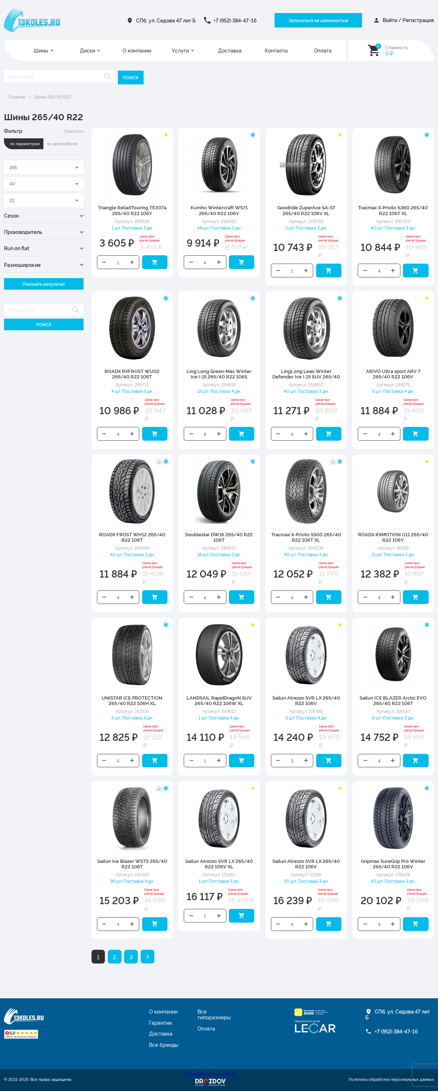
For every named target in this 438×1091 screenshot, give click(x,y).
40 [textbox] (12, 183)
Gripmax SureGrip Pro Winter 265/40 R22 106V (393, 863)
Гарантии (160, 1022)
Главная (16, 96)
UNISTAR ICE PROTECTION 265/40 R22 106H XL (132, 700)
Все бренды (163, 1044)
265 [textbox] (13, 167)
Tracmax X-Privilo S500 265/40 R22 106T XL (306, 537)
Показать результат (43, 284)
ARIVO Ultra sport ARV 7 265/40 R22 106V (393, 373)
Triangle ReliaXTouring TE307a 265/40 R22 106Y (132, 210)
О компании (137, 50)
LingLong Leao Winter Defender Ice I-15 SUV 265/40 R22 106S (306, 376)
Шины (41, 50)
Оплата (323, 50)
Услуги (180, 50)
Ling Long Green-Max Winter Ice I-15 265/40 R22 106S (219, 373)
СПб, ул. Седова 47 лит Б (166, 20)
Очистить (74, 131)
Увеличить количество (132, 262)
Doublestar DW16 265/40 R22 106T (219, 537)
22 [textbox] (11, 200)
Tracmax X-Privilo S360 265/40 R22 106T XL (393, 210)
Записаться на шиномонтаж (318, 20)
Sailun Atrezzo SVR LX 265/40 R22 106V (306, 700)
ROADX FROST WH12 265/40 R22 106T (132, 537)
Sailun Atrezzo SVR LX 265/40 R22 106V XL (219, 863)
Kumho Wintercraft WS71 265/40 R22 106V (219, 210)
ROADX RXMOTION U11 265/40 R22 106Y (393, 537)
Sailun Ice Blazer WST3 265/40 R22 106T (132, 863)
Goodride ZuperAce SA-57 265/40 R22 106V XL (306, 210)
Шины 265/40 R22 (52, 96)
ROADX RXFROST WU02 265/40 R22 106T (132, 373)
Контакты (276, 50)
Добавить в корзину (154, 262)
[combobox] (43, 167)
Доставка (230, 50)
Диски (87, 50)
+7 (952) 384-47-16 (235, 20)
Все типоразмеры (214, 1014)
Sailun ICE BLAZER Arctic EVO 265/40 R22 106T (393, 700)
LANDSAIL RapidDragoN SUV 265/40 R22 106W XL (219, 700)
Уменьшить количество (104, 262)
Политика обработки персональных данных (391, 1079)
